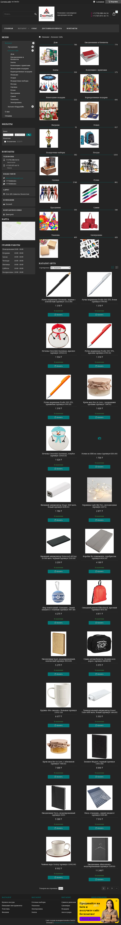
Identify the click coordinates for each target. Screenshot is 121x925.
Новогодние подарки (55, 97)
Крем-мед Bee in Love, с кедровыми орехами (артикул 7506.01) (99, 403)
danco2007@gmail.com (14, 178)
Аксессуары (66, 912)
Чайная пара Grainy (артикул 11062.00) (58, 864)
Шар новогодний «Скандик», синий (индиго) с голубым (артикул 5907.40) (58, 609)
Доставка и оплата (52, 28)
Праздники (55, 207)
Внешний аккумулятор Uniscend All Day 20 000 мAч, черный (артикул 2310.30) (58, 557)
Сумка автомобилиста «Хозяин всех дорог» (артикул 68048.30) (99, 660)
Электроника (96, 235)
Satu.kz (72, 920)
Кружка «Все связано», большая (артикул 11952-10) (58, 711)
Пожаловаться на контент (64, 923)
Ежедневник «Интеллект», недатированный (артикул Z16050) (99, 865)
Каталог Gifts (13, 50)
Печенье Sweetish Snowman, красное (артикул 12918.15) (58, 352)
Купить (60, 315)
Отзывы (8, 116)
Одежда (55, 180)
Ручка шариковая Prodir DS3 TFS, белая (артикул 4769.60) (99, 301)
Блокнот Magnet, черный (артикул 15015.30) (99, 763)
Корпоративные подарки (96, 97)
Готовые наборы (39, 902)
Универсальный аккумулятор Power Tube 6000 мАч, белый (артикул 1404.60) (99, 711)
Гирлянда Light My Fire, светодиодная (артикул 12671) (99, 506)
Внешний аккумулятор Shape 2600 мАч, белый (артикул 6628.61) (58, 506)
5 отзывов (100, 2)
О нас (34, 28)
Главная (8, 28)
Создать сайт (6, 2)
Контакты (72, 28)
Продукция (13, 47)
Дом (56, 42)
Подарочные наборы (55, 152)
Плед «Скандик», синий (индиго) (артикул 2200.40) (99, 814)
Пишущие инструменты (12, 905)
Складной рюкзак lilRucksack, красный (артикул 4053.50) (99, 609)
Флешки (5, 912)
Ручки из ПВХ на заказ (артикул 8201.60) (99, 454)
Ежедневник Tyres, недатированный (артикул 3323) (58, 814)
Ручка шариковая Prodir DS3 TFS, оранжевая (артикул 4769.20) (58, 403)
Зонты (55, 70)
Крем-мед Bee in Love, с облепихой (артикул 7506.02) (58, 763)
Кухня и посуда (8, 902)
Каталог (22, 28)
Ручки (96, 180)
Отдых (96, 125)
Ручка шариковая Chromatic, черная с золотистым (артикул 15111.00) (58, 301)
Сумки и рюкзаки (68, 902)
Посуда (96, 152)
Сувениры (65, 905)
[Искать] (35, 14)
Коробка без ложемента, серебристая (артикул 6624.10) (99, 557)
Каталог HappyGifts (16, 107)
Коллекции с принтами (96, 70)
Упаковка (55, 235)
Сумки (96, 207)
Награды (55, 125)
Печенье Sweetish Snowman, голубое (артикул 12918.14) (58, 455)
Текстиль (6, 909)
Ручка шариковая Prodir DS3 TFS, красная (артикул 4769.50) (99, 352)
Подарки (65, 909)
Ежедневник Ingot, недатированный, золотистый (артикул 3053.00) (58, 660)
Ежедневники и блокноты (96, 42)
